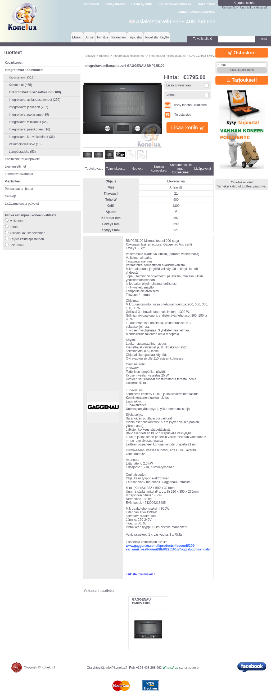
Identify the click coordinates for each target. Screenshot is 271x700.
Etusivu (77, 37)
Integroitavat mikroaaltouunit (167, 55)
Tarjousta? (135, 37)
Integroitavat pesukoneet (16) (29, 129)
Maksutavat (206, 4)
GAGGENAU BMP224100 (141, 601)
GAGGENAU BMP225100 (206, 55)
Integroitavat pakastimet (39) (29, 114)
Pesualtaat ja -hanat (19, 189)
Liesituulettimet (15, 166)
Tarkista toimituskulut (140, 574)
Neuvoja (10, 196)
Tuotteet (103, 55)
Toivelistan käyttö (156, 37)
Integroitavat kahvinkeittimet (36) (32, 137)
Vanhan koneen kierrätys (196, 12)
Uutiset (89, 37)
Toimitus (102, 37)
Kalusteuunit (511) (21, 77)
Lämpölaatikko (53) (22, 152)
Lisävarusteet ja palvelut (22, 203)
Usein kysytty (141, 4)
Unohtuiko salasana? (253, 7)
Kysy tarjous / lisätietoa (185, 105)
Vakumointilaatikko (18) (25, 144)
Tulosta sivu (177, 114)
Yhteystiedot (115, 4)
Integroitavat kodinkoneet (129, 55)
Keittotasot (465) (20, 85)
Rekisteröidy (230, 7)
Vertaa (171, 95)
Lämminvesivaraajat (19, 174)
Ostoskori (242, 52)
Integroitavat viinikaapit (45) (28, 122)
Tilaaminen (118, 37)
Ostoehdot (91, 4)
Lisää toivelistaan (178, 85)
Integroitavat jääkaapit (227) (28, 107)
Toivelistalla (202, 39)
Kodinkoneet (13, 62)
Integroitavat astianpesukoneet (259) (34, 100)
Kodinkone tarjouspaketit (22, 159)
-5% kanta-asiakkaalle (174, 4)
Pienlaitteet (12, 181)
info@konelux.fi (116, 668)
